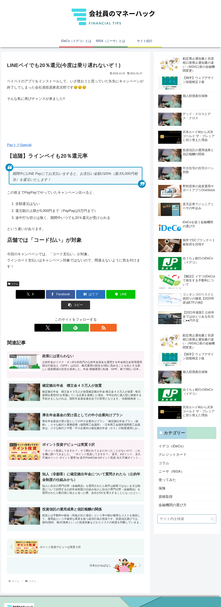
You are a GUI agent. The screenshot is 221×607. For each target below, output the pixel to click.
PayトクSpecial (19, 145)
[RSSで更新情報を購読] (85, 317)
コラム (13, 283)
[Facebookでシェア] (53, 294)
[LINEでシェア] (99, 294)
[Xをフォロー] (67, 317)
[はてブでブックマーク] (76, 294)
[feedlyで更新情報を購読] (76, 317)
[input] (187, 518)
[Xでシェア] (29, 294)
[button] (122, 294)
